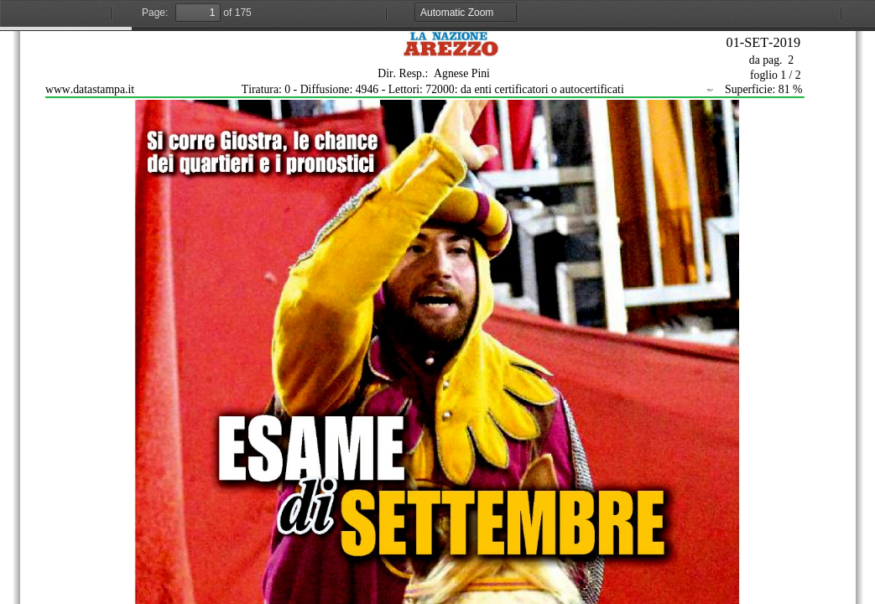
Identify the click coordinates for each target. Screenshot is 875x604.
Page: (155, 12)
